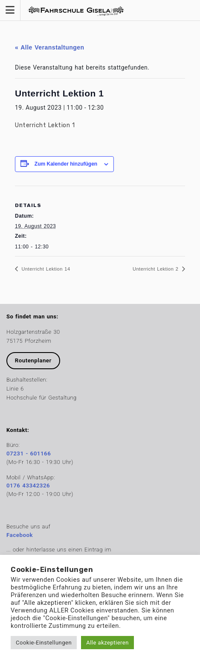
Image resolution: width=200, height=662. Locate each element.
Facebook (19, 535)
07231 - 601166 (28, 453)
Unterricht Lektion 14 (45, 268)
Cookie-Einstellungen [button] (44, 642)
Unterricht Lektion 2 (156, 268)
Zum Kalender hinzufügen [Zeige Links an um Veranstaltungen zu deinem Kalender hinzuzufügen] (66, 164)
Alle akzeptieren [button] (107, 642)
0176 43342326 (28, 485)
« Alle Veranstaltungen (49, 47)
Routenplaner (33, 360)
